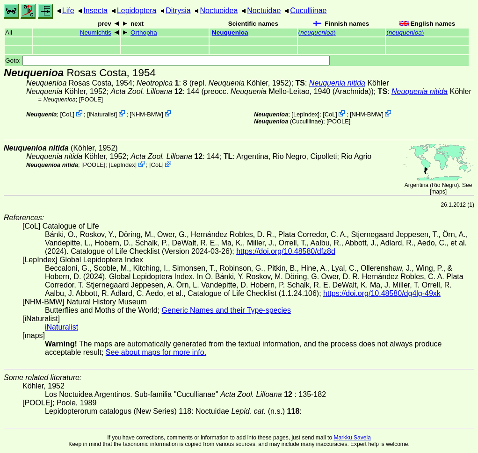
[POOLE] (91, 99)
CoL (67, 114)
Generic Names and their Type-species (226, 310)
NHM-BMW (146, 114)
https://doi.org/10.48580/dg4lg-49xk (382, 293)
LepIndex (305, 114)
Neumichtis (95, 32)
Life (68, 10)
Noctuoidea (219, 10)
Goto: (167, 60)
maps (438, 191)
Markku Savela (351, 437)
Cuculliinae (308, 10)
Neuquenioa (230, 32)
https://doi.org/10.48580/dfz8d (285, 251)
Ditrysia (178, 10)
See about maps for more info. (156, 352)
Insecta (95, 10)
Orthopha (143, 32)
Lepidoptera (137, 10)
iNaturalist (102, 114)
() (317, 32)
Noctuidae (264, 10)
